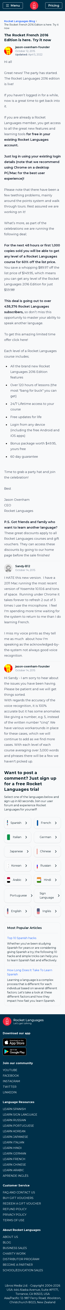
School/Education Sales (23, 1270)
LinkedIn (10, 1092)
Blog (7, 1242)
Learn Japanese (15, 1136)
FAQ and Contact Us (19, 1192)
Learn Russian (14, 1120)
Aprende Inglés (15, 1175)
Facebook (11, 1075)
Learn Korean (14, 1131)
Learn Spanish (14, 1109)
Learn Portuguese (18, 1125)
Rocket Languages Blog (19, 21)
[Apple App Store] (32, 1042)
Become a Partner (18, 1264)
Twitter (9, 1086)
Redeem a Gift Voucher (22, 1203)
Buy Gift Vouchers (18, 1198)
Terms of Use (13, 1220)
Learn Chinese (14, 1164)
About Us (10, 1237)
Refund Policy (15, 1209)
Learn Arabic (13, 1170)
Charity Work (14, 1253)
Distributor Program (21, 1259)
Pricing (53, 5)
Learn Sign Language (20, 1114)
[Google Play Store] (32, 1052)
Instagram (11, 1081)
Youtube (10, 1070)
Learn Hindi (12, 1148)
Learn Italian (13, 1142)
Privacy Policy (14, 1214)
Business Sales (15, 1248)
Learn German (14, 1153)
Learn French (14, 1159)
